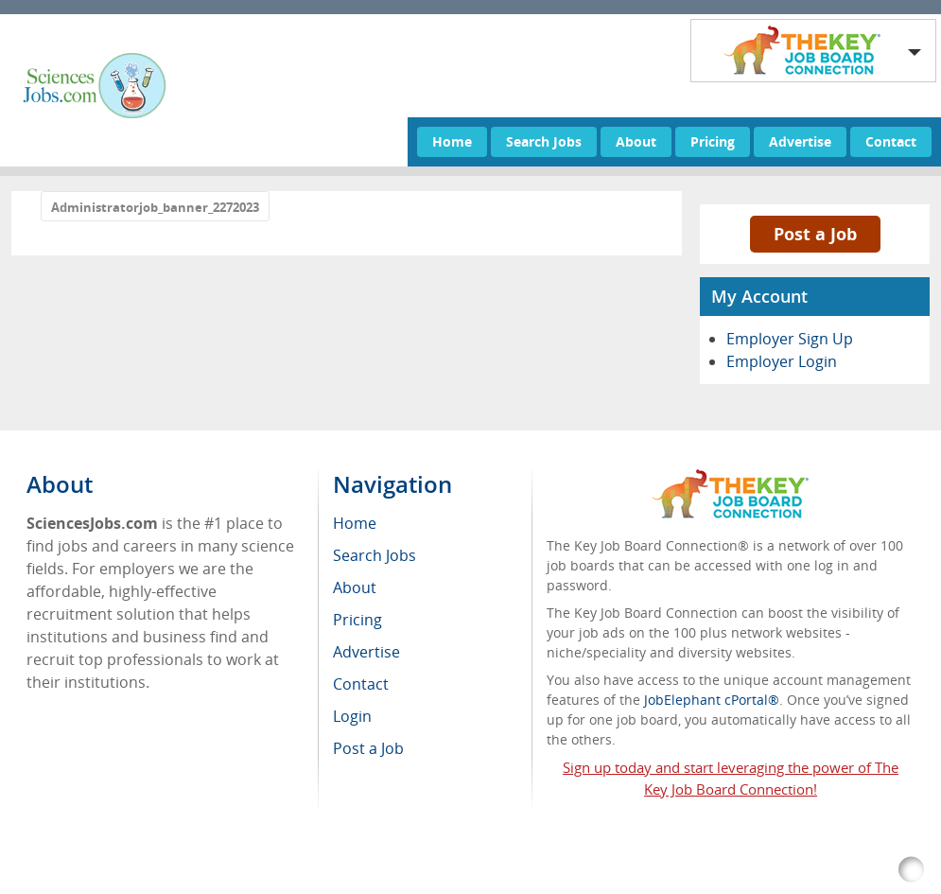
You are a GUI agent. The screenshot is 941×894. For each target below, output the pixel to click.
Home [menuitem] (354, 523)
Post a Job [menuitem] (368, 748)
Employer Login (781, 361)
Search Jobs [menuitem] (374, 555)
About (636, 141)
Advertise (800, 141)
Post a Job (815, 233)
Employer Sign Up (789, 338)
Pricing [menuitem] (357, 619)
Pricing (712, 141)
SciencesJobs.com (193, 870)
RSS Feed (424, 870)
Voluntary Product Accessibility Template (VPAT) (720, 870)
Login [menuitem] (352, 716)
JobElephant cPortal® (711, 700)
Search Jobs (544, 141)
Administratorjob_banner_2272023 (155, 207)
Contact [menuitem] (361, 684)
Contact (890, 141)
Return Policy (511, 870)
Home (452, 141)
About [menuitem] (354, 587)
